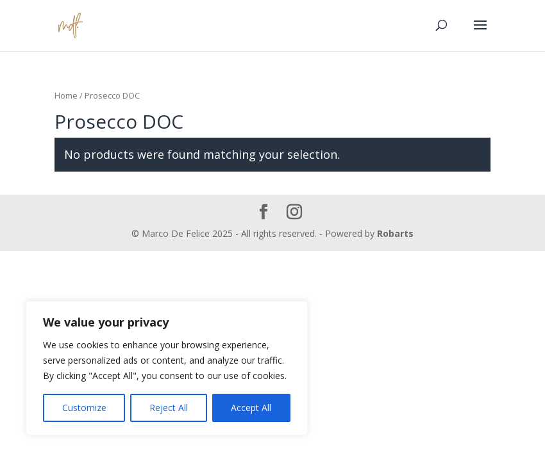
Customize (84, 407)
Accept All (251, 407)
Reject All (168, 407)
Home (66, 95)
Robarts (395, 233)
